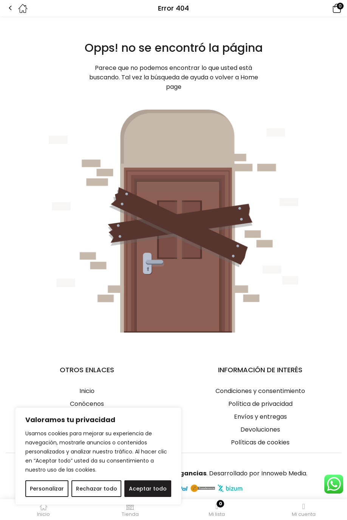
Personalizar (47, 488)
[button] (326, 8)
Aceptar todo (148, 488)
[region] (98, 456)
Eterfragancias (181, 473)
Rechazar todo (96, 488)
